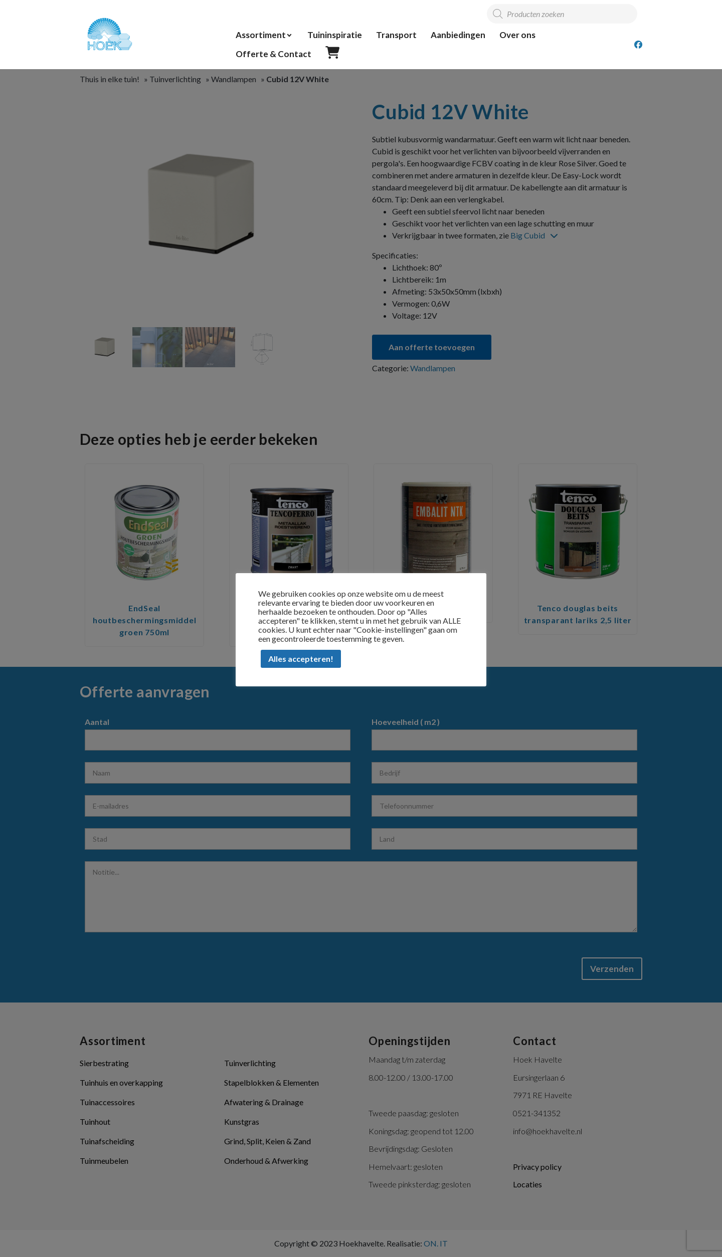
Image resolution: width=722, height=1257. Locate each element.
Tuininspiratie (334, 35)
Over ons (517, 35)
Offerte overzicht (332, 53)
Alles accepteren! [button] (300, 658)
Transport (396, 35)
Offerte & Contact (273, 54)
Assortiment (261, 35)
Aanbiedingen (458, 35)
